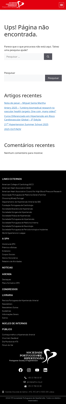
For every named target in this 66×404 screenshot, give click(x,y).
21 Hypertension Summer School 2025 (26, 124)
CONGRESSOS (10, 289)
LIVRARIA (7, 295)
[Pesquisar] (48, 56)
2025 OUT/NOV (12, 129)
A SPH (5, 238)
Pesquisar (9, 72)
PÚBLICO (7, 329)
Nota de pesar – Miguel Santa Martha (25, 103)
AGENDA (7, 274)
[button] (61, 4)
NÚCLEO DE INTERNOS (14, 323)
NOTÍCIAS (7, 267)
